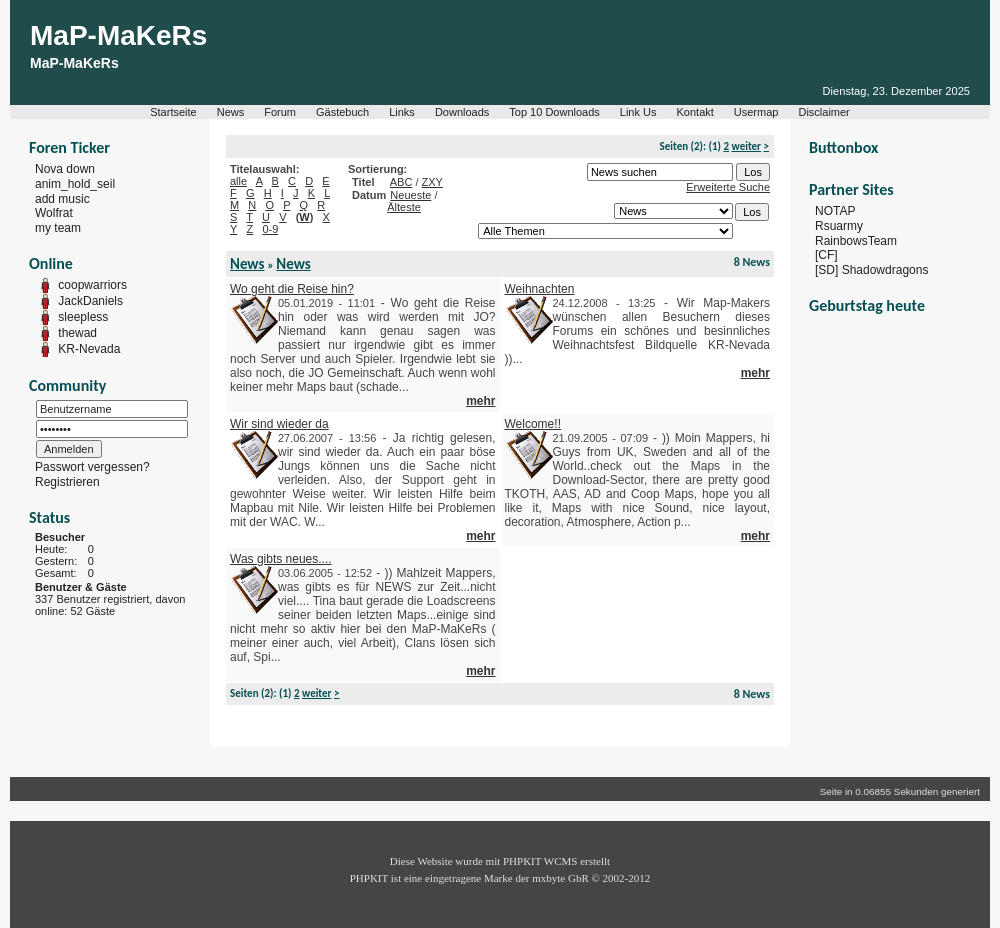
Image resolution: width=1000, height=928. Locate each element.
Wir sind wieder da (279, 424)
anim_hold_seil (75, 184)
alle (238, 181)
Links (402, 112)
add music (62, 198)
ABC (401, 182)
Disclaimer (823, 112)
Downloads (462, 112)
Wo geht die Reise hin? (292, 289)
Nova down (65, 169)
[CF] (826, 255)
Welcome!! (533, 424)
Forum (280, 112)
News (231, 112)
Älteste (404, 207)
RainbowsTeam (856, 240)
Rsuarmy (839, 226)
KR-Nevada (89, 349)
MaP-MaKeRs (118, 35)
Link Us (638, 112)
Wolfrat (54, 213)
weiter (746, 146)
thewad (77, 333)
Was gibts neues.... (281, 559)
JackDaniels (90, 301)
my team (58, 228)
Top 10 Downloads (554, 112)
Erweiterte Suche (728, 187)
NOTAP (835, 211)
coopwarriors (92, 285)
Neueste (410, 195)
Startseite (173, 112)
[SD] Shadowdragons (871, 270)
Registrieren (67, 482)
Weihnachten (540, 289)
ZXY (432, 182)
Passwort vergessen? (92, 467)
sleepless (83, 317)
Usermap (756, 112)
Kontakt (695, 112)
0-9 (270, 229)
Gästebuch (342, 112)
